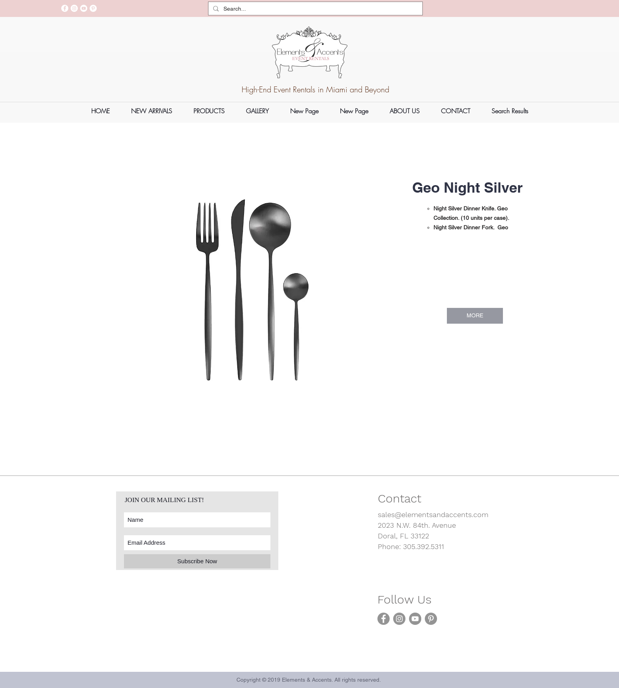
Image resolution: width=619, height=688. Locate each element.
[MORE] (475, 316)
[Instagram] (74, 8)
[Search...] (314, 9)
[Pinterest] (93, 8)
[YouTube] (83, 8)
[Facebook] (64, 8)
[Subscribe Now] (197, 561)
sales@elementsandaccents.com (433, 514)
